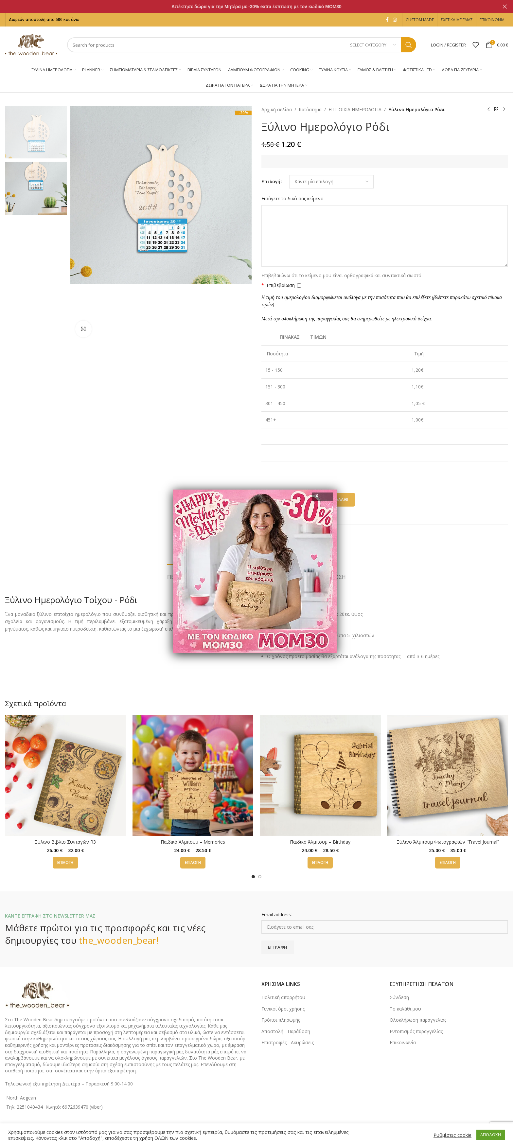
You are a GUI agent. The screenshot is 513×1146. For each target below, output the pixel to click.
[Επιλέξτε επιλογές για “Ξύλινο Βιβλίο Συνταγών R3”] (65, 862)
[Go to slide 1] (253, 876)
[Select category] (373, 45)
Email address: (276, 914)
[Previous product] (488, 110)
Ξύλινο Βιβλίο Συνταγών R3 (65, 842)
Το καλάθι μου (405, 1009)
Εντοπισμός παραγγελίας (416, 1031)
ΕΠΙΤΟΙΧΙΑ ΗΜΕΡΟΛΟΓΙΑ (354, 109)
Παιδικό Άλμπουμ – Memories (193, 842)
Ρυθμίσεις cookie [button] (452, 1135)
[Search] (241, 44)
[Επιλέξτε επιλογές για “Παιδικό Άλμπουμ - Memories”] (192, 862)
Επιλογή (270, 181)
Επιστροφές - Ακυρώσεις (287, 1042)
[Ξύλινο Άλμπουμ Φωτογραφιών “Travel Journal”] (447, 775)
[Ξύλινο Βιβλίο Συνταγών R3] (65, 775)
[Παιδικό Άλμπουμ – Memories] (193, 775)
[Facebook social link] (387, 19)
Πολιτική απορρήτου (283, 997)
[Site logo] (31, 44)
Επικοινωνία (403, 1042)
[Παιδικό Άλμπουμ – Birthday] (320, 775)
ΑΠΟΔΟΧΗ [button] (490, 1134)
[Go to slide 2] (259, 876)
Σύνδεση (399, 997)
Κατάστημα (310, 109)
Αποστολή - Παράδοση (285, 1031)
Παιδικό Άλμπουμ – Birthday (320, 842)
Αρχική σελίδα (276, 109)
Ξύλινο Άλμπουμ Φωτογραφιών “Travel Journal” (448, 842)
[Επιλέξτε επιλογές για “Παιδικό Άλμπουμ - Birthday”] (320, 862)
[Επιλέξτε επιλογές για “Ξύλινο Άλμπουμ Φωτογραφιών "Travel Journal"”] (447, 862)
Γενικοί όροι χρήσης (283, 1009)
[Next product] (504, 110)
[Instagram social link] (395, 19)
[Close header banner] (505, 6)
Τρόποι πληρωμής (280, 1020)
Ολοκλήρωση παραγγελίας (418, 1020)
